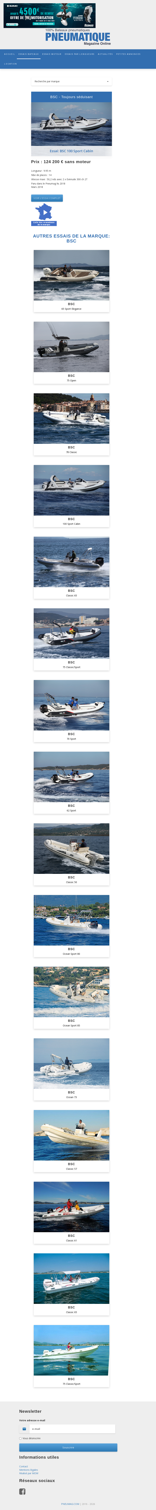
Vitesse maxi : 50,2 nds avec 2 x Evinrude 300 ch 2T (59, 179)
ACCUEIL (9, 54)
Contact (23, 1466)
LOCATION (10, 64)
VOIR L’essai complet (47, 198)
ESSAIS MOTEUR (51, 54)
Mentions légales (28, 1469)
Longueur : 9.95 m (41, 170)
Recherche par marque (71, 81)
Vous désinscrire (30, 1438)
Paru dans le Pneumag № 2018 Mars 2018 (48, 185)
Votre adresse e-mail (78, 1426)
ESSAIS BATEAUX (29, 54)
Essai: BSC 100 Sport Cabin (71, 151)
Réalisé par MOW (28, 1473)
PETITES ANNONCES (128, 54)
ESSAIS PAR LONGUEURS (80, 54)
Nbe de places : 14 (41, 175)
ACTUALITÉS (105, 54)
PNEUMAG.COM (70, 1504)
